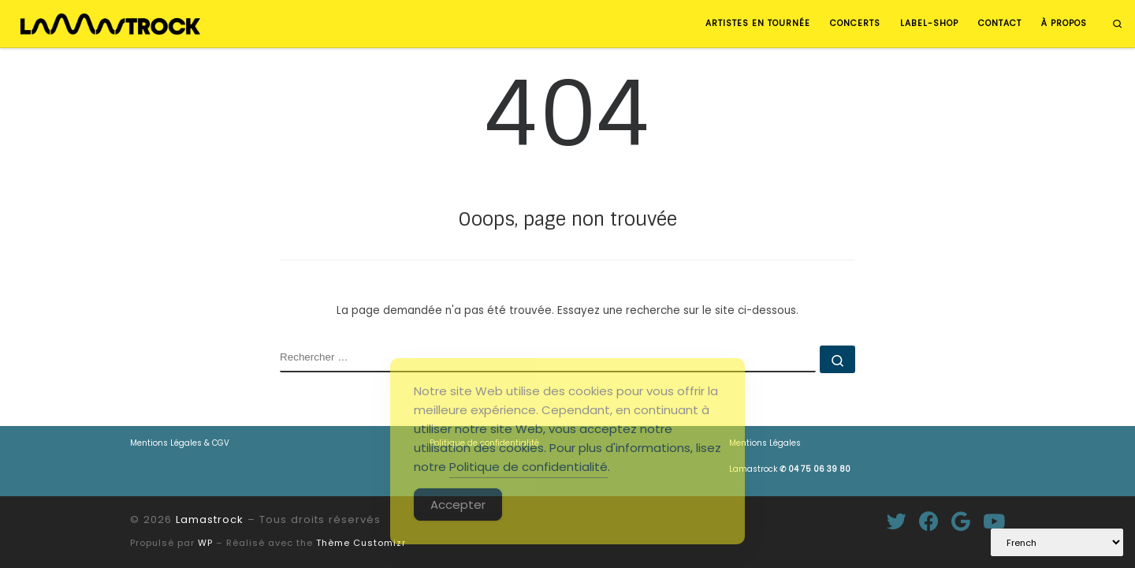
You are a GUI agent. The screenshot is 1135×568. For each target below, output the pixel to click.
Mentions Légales (765, 443)
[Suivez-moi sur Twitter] (896, 521)
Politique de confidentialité (528, 466)
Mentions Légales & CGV (179, 443)
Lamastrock (789, 469)
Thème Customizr (361, 542)
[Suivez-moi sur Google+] (960, 521)
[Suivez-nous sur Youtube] (994, 521)
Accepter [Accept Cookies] (458, 504)
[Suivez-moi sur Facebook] (929, 521)
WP (205, 542)
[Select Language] (1057, 542)
